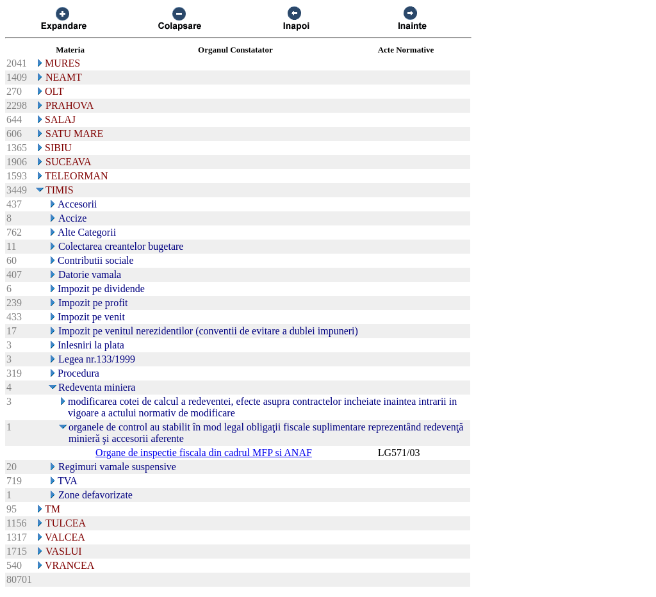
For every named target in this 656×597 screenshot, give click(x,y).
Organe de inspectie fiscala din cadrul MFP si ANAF (203, 452)
